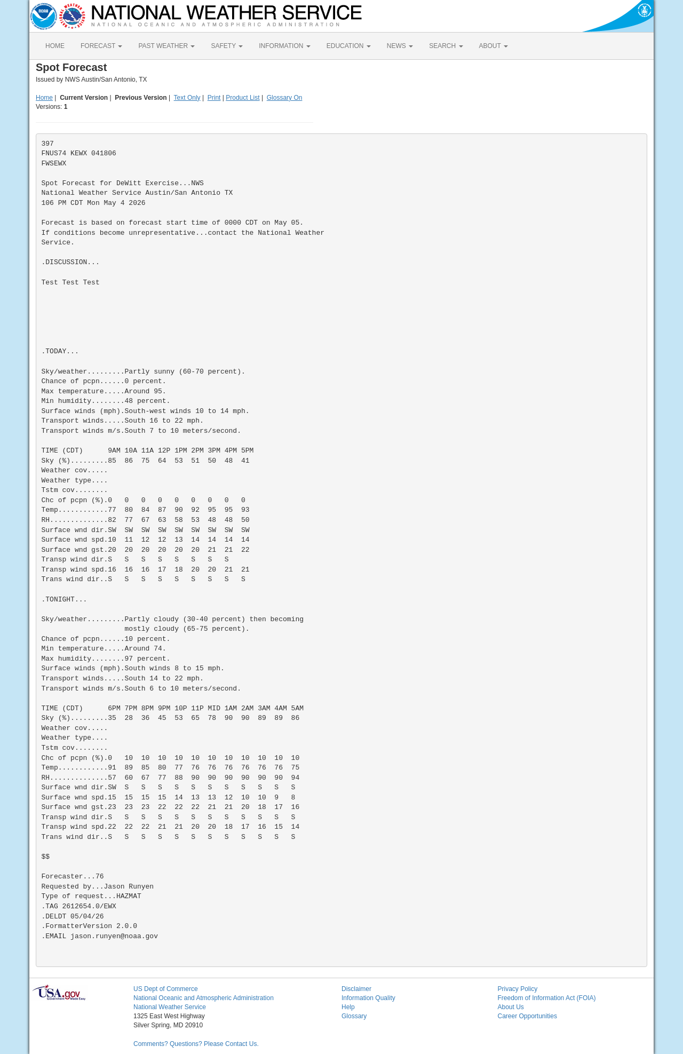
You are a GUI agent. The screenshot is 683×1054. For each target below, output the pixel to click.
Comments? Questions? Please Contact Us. (196, 1044)
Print (214, 97)
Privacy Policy (518, 989)
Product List (242, 97)
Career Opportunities (527, 1016)
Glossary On (285, 97)
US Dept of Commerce (165, 989)
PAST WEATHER (166, 46)
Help (348, 1007)
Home (44, 97)
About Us (511, 1007)
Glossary (354, 1016)
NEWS (400, 46)
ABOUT (493, 46)
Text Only (187, 97)
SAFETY (227, 46)
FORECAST (101, 46)
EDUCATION (349, 46)
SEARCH (446, 46)
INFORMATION (284, 46)
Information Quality (368, 998)
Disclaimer (356, 989)
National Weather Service (169, 1007)
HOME (55, 46)
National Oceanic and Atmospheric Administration (203, 998)
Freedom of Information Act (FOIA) (547, 998)
